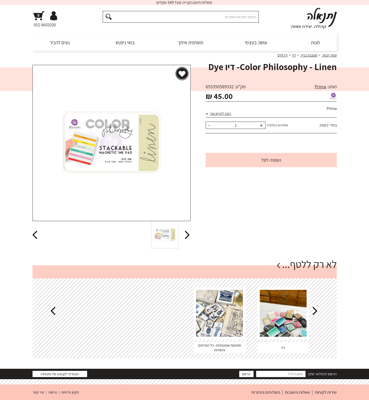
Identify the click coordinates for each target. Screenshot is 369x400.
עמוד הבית (329, 55)
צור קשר (38, 392)
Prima (320, 87)
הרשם (246, 374)
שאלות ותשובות (297, 392)
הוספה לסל (271, 160)
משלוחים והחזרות (265, 392)
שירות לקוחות (326, 392)
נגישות (52, 392)
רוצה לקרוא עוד (218, 113)
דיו (294, 55)
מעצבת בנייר (308, 55)
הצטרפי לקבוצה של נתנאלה (60, 374)
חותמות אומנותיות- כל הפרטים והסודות (219, 347)
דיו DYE (282, 55)
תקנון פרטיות (70, 392)
